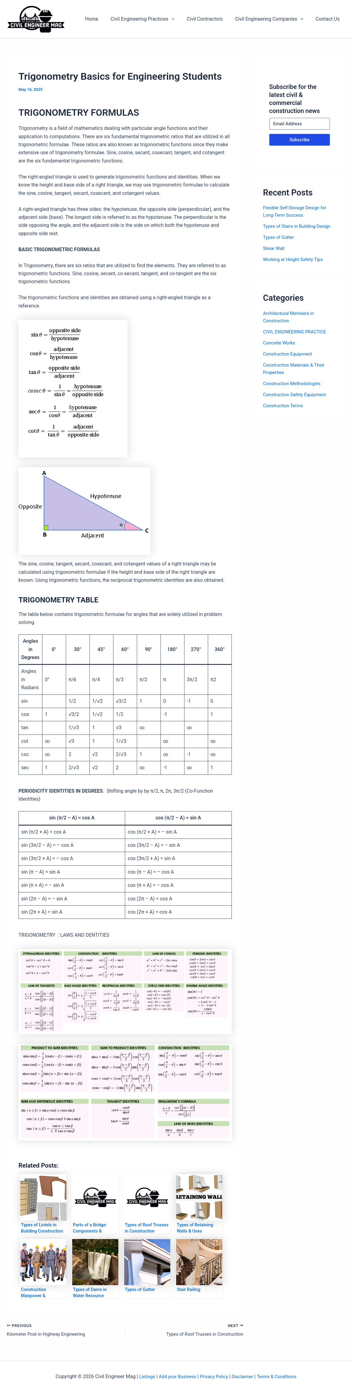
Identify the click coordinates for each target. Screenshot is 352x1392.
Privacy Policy (214, 1376)
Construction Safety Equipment (297, 394)
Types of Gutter (280, 237)
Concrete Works (280, 343)
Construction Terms (284, 405)
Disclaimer (243, 1376)
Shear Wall (274, 248)
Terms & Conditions (280, 1376)
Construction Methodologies (294, 383)
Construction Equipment (289, 354)
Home (102, 19)
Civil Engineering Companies (273, 19)
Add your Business (174, 1376)
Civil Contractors (211, 19)
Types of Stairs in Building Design (299, 226)
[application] (180, 19)
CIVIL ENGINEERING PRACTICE (297, 332)
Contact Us (329, 19)
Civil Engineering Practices (151, 19)
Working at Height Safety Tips (295, 259)
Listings (142, 1376)
